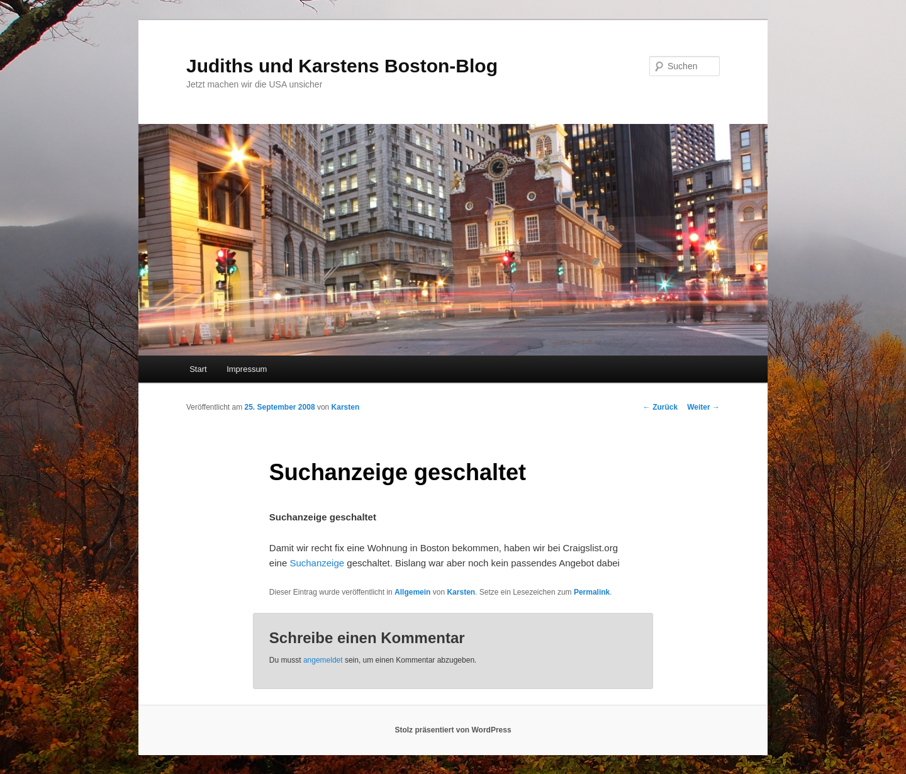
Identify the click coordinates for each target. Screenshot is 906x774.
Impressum (246, 369)
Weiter (703, 407)
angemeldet (323, 660)
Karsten (346, 407)
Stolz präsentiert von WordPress (452, 730)
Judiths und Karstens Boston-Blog (342, 65)
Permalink (592, 592)
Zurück (660, 407)
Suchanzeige (316, 563)
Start (197, 369)
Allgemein (412, 592)
